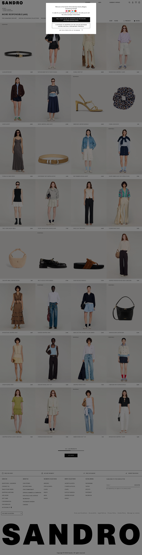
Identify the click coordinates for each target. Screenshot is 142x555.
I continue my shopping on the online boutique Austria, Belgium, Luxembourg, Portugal (71, 25)
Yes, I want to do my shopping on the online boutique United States (71, 19)
